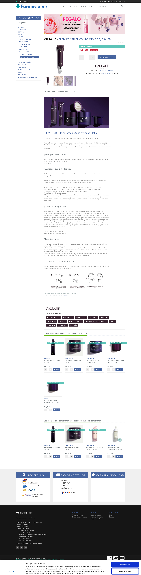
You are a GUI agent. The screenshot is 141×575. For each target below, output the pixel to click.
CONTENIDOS (114, 512)
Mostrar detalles (103, 571)
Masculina (22, 65)
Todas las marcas (77, 515)
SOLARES (62, 321)
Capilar (21, 27)
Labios (22, 60)
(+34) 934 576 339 (23, 1)
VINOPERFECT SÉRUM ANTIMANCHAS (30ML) (116, 447)
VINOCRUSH (62, 325)
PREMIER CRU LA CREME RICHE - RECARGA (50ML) (53, 400)
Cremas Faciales (25, 39)
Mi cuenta (103, 1)
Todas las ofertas (96, 515)
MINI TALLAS (22, 67)
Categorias (28, 23)
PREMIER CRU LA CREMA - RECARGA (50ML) (116, 360)
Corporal (21, 32)
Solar (20, 72)
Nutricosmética (24, 70)
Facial (20, 34)
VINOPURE (93, 317)
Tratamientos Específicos (27, 77)
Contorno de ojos (27, 57)
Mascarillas (23, 49)
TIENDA (75, 512)
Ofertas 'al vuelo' (96, 519)
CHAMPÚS (73, 325)
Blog (110, 515)
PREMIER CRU (106, 73)
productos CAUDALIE (106, 70)
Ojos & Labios (24, 52)
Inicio (64, 6)
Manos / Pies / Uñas (25, 62)
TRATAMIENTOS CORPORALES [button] (95, 321)
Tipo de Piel (22, 74)
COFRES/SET (22, 29)
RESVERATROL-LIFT (53, 317)
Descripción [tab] (49, 91)
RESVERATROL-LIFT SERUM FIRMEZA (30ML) (95, 447)
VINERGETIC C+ (81, 317)
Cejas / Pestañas (26, 54)
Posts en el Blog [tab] (67, 91)
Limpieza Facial (24, 44)
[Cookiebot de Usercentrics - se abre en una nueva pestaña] (12, 571)
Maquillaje (23, 47)
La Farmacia (101, 6)
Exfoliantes (23, 42)
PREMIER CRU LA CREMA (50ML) (74, 360)
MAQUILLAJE (51, 325)
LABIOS (112, 321)
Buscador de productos (116, 1)
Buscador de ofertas (97, 517)
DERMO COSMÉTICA (28, 17)
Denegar (125, 562)
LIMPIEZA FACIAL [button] (75, 321)
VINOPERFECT (67, 317)
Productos (73, 6)
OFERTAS (94, 512)
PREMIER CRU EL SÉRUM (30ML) (53, 360)
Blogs (91, 6)
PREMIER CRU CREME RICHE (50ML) (95, 360)
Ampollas (22, 37)
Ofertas (84, 6)
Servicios (112, 517)
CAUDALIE (65, 295)
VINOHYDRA (104, 317)
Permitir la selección (125, 556)
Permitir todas (125, 550)
